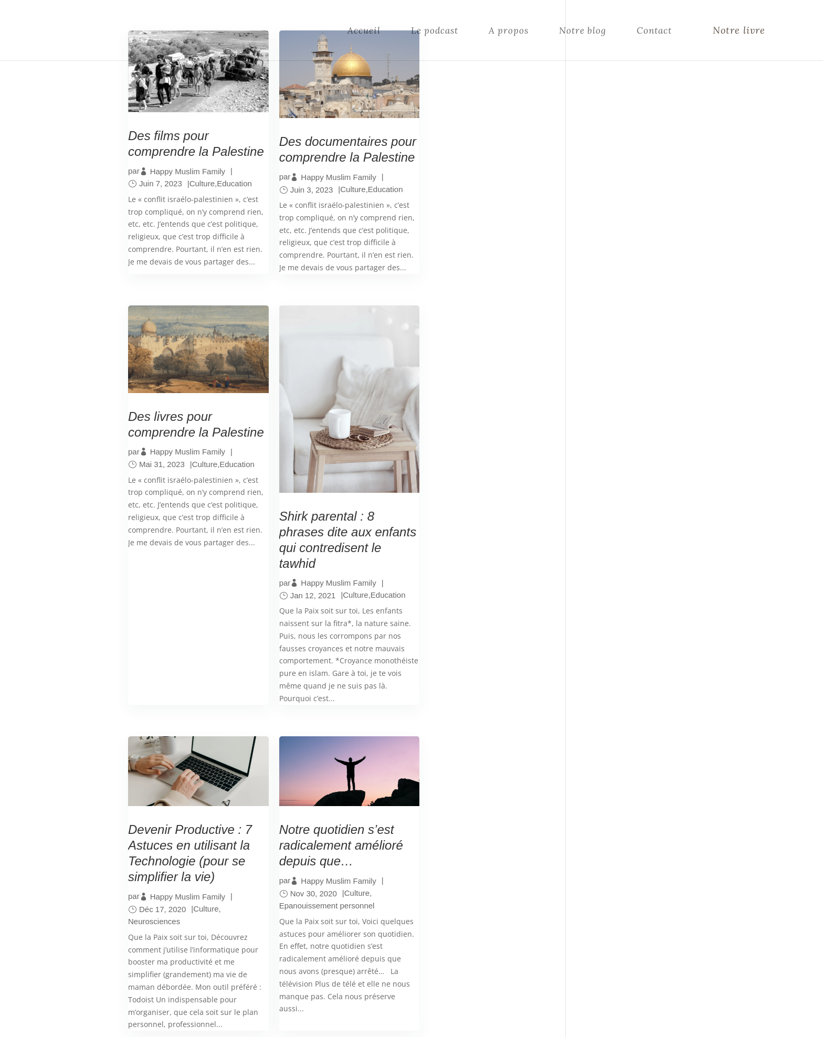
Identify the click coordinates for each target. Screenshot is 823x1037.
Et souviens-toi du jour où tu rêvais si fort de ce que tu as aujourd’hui (631, 579)
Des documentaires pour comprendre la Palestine (326, 153)
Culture (202, 195)
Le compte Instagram (349, 869)
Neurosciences (298, 510)
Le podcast (434, 30)
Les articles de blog (345, 881)
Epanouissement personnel (463, 494)
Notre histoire (335, 894)
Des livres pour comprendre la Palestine (458, 153)
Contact (654, 30)
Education (234, 195)
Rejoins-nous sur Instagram (632, 259)
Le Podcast (328, 856)
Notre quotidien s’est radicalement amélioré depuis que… (478, 435)
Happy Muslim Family (187, 182)
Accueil (364, 30)
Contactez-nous (339, 907)
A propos (509, 30)
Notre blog (582, 30)
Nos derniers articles (627, 409)
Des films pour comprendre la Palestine (168, 147)
